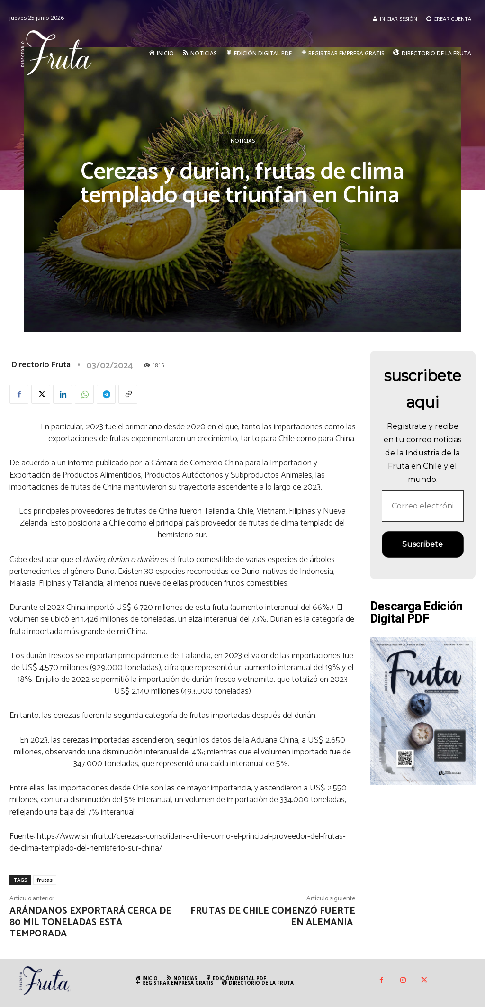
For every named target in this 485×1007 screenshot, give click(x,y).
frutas (45, 879)
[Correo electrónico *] (423, 506)
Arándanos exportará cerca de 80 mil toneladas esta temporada (90, 922)
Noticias (243, 141)
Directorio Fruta (41, 365)
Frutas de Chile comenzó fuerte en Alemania (272, 916)
